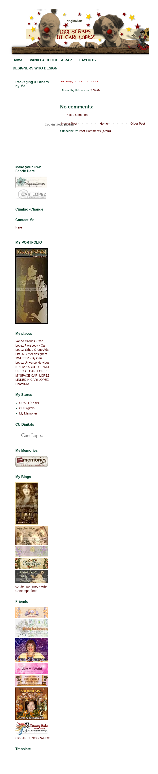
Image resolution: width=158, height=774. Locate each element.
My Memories (28, 413)
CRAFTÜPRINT (30, 403)
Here (18, 227)
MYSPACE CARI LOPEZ (32, 375)
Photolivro (22, 384)
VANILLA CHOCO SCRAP (51, 60)
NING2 (20, 367)
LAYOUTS (87, 60)
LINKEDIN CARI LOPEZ (32, 379)
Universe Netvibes (37, 362)
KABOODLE (34, 367)
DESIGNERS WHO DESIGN (35, 68)
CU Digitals (27, 408)
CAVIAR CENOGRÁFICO (32, 738)
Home (17, 60)
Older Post (138, 123)
